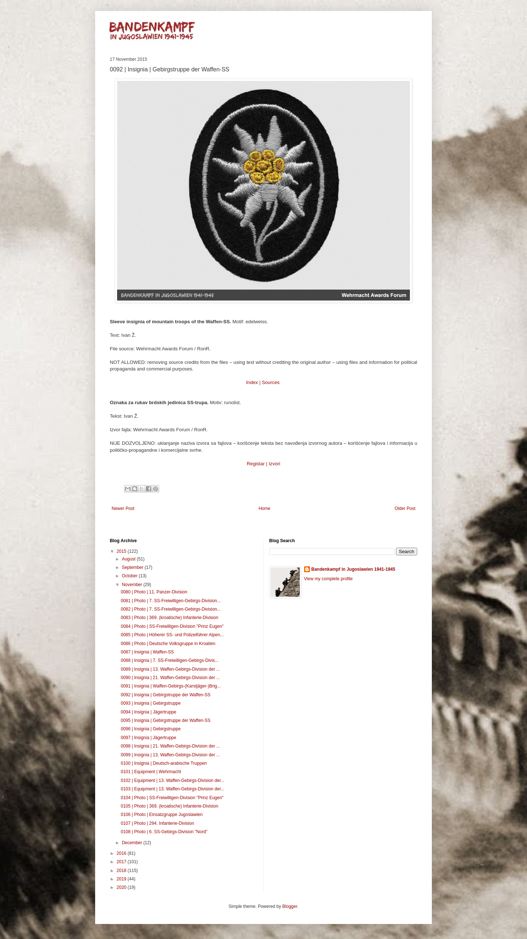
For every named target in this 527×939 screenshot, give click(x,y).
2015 (122, 551)
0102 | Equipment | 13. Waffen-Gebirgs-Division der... (172, 780)
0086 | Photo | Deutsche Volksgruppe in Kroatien (168, 643)
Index (252, 382)
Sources (270, 382)
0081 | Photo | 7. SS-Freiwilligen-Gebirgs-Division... (171, 600)
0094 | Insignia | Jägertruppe (148, 712)
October (130, 575)
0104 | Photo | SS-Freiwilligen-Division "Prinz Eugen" (172, 797)
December (132, 842)
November (132, 584)
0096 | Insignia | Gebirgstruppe (151, 728)
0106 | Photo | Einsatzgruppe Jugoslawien (162, 814)
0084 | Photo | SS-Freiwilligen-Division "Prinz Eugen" (172, 626)
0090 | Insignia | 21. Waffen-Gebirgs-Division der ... (170, 677)
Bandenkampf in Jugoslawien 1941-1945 (353, 569)
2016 (122, 853)
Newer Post (123, 508)
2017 (122, 861)
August (129, 559)
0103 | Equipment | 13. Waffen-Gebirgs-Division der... (172, 788)
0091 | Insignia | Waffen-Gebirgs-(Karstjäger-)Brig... (171, 686)
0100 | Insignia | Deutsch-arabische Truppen (164, 763)
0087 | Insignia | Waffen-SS (147, 652)
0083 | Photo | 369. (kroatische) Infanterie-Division (169, 617)
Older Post (405, 508)
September (133, 567)
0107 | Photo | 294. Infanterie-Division (157, 823)
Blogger (289, 906)
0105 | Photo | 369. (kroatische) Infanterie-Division (169, 806)
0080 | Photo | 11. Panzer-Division (154, 592)
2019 (122, 879)
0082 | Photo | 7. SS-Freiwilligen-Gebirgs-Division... (171, 609)
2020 (122, 887)
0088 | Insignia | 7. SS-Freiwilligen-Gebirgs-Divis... (169, 660)
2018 (122, 870)
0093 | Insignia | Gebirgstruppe (151, 703)
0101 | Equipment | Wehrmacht (151, 771)
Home (264, 508)
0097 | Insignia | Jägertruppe (148, 737)
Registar (256, 463)
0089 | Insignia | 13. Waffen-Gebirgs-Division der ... (170, 669)
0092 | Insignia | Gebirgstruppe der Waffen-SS (165, 694)
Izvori (274, 463)
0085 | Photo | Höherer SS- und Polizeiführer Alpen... (172, 634)
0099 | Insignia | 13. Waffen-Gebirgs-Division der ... (170, 754)
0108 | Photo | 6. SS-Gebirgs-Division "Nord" (164, 831)
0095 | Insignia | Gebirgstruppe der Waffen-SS (165, 720)
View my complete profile (328, 578)
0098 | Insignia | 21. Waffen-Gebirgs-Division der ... (170, 746)
